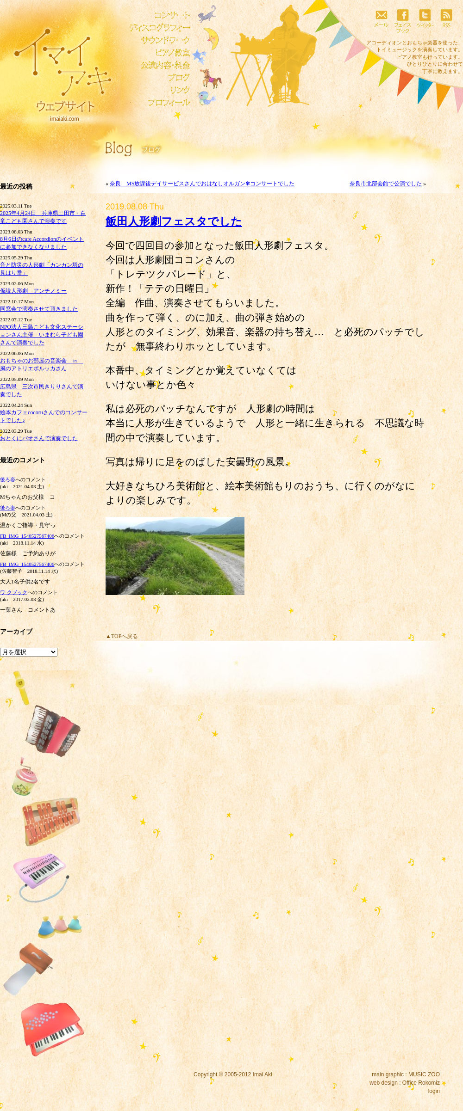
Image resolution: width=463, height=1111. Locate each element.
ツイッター (424, 21)
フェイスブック (403, 21)
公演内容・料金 (157, 65)
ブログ (157, 78)
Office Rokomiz (421, 1083)
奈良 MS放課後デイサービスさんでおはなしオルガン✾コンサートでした (202, 183)
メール (381, 21)
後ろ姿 (7, 479)
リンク (157, 90)
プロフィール (157, 103)
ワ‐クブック (13, 592)
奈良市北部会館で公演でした (386, 183)
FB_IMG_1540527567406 (27, 536)
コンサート (157, 15)
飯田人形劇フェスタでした (174, 221)
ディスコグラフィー (157, 28)
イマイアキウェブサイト (56, 69)
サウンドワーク (157, 40)
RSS (446, 21)
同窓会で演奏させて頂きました (39, 309)
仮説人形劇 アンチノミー (33, 291)
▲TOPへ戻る (122, 636)
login (434, 1091)
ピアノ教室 (157, 53)
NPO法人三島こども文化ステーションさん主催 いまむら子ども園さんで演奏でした (41, 335)
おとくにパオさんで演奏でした (39, 438)
